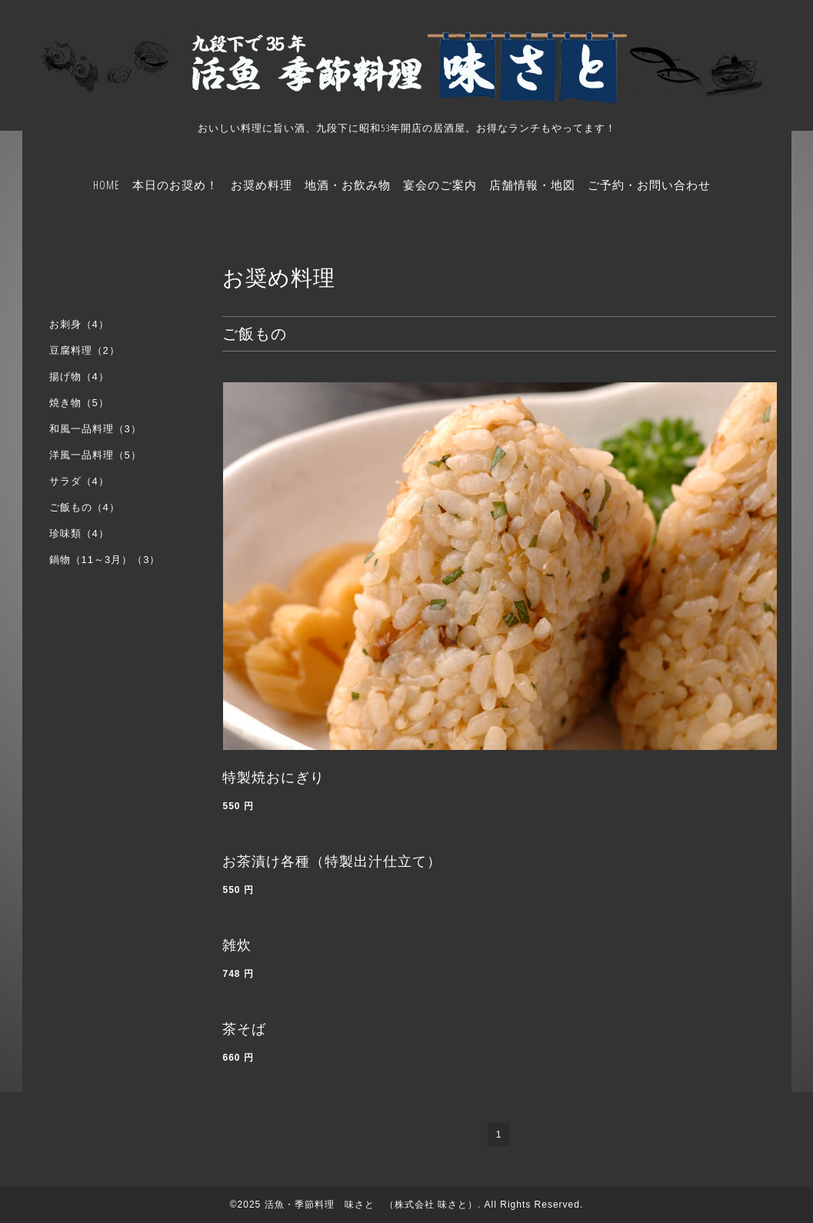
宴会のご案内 (440, 184)
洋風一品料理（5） (95, 455)
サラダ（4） (79, 481)
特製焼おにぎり (273, 777)
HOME (106, 184)
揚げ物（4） (79, 376)
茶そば (244, 1029)
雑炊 (237, 945)
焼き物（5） (79, 402)
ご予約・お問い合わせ (649, 184)
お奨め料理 (261, 184)
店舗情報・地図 (532, 184)
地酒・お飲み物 (348, 184)
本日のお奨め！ (175, 184)
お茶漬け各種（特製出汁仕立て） (331, 861)
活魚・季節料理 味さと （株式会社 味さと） (371, 1204)
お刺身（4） (79, 324)
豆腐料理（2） (84, 350)
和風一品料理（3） (95, 429)
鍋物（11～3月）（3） (105, 559)
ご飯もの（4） (84, 507)
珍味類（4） (79, 533)
